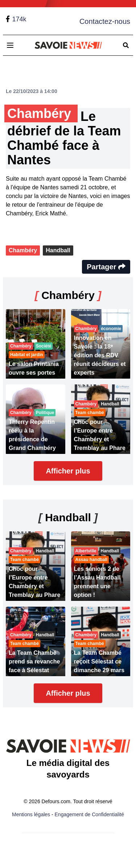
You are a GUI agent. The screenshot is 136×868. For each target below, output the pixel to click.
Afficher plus (68, 471)
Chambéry (23, 250)
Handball (58, 250)
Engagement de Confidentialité (89, 814)
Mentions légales (31, 814)
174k (19, 19)
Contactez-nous (104, 21)
